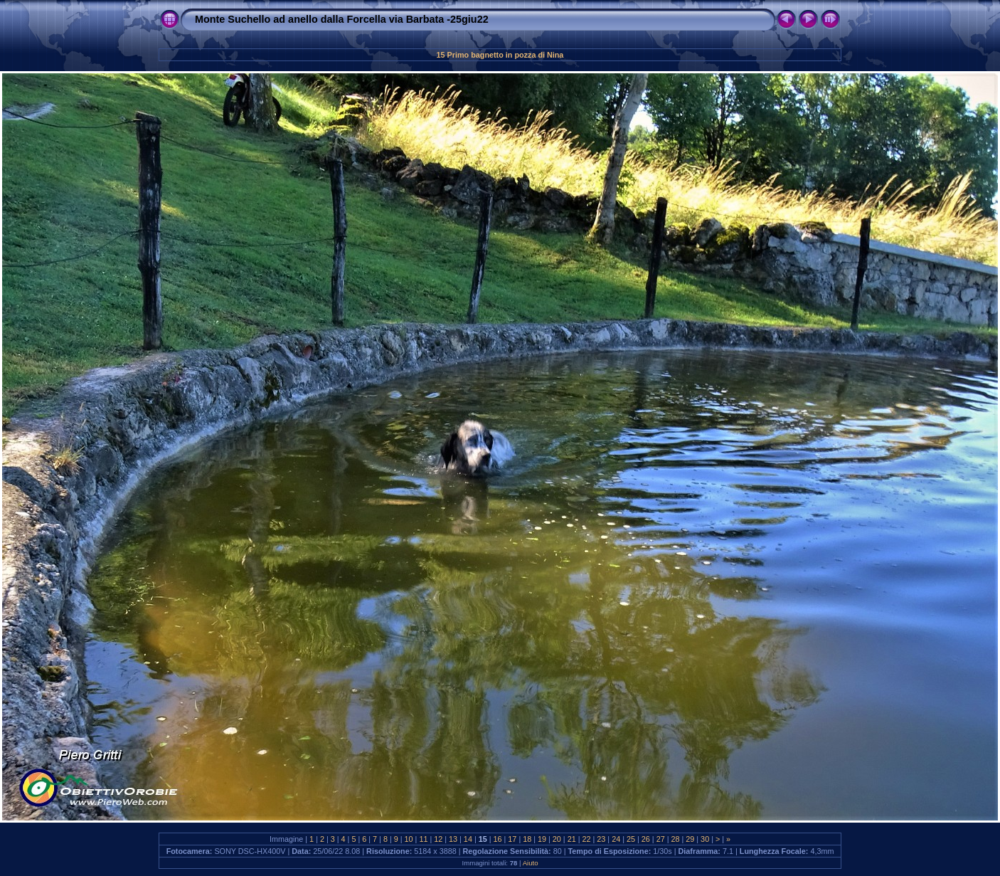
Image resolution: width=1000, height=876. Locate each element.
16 (497, 839)
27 (660, 839)
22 (586, 839)
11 (423, 839)
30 (704, 839)
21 (571, 839)
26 (645, 839)
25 (630, 839)
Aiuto (530, 863)
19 (542, 839)
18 (527, 839)
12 (438, 839)
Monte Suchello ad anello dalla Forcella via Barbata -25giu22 (342, 19)
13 (453, 839)
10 (409, 839)
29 (689, 839)
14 (468, 839)
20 (556, 839)
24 (616, 839)
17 (512, 839)
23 (601, 839)
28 (675, 839)
